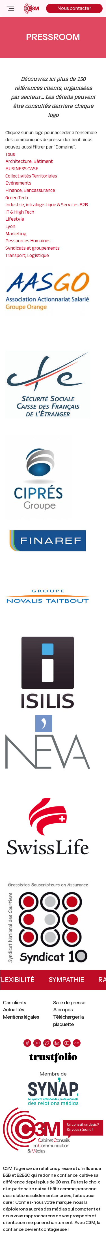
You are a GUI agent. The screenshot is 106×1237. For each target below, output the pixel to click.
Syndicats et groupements (32, 248)
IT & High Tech (19, 212)
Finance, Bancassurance (30, 190)
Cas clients (14, 1002)
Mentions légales (21, 1017)
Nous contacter (74, 8)
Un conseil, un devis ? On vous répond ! (83, 1127)
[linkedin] (57, 1043)
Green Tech (16, 197)
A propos (63, 1010)
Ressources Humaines (28, 240)
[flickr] (77, 1043)
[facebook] (27, 1043)
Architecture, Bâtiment (29, 161)
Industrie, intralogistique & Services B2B (46, 204)
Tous (10, 154)
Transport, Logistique (27, 255)
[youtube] (67, 1043)
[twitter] (47, 1043)
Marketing (16, 233)
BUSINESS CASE (21, 168)
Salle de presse (69, 1002)
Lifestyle (14, 219)
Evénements (18, 183)
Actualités (13, 1010)
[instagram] (37, 1043)
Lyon (10, 226)
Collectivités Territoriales (31, 176)
